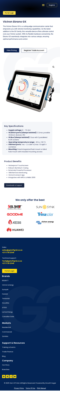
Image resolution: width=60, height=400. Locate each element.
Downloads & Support (14, 185)
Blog (3, 365)
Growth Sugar (50, 392)
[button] (43, 5)
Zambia (5, 346)
